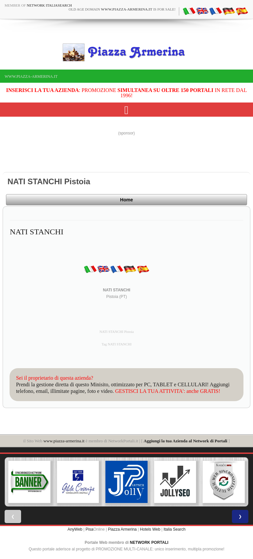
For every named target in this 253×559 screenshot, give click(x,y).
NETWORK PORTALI (149, 542)
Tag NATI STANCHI (117, 344)
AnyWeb (75, 529)
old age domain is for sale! (122, 9)
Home (126, 199)
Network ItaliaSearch (49, 5)
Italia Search (174, 529)
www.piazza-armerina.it (31, 76)
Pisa (89, 529)
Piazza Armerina (122, 529)
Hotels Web (150, 529)
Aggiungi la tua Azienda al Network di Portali (185, 440)
